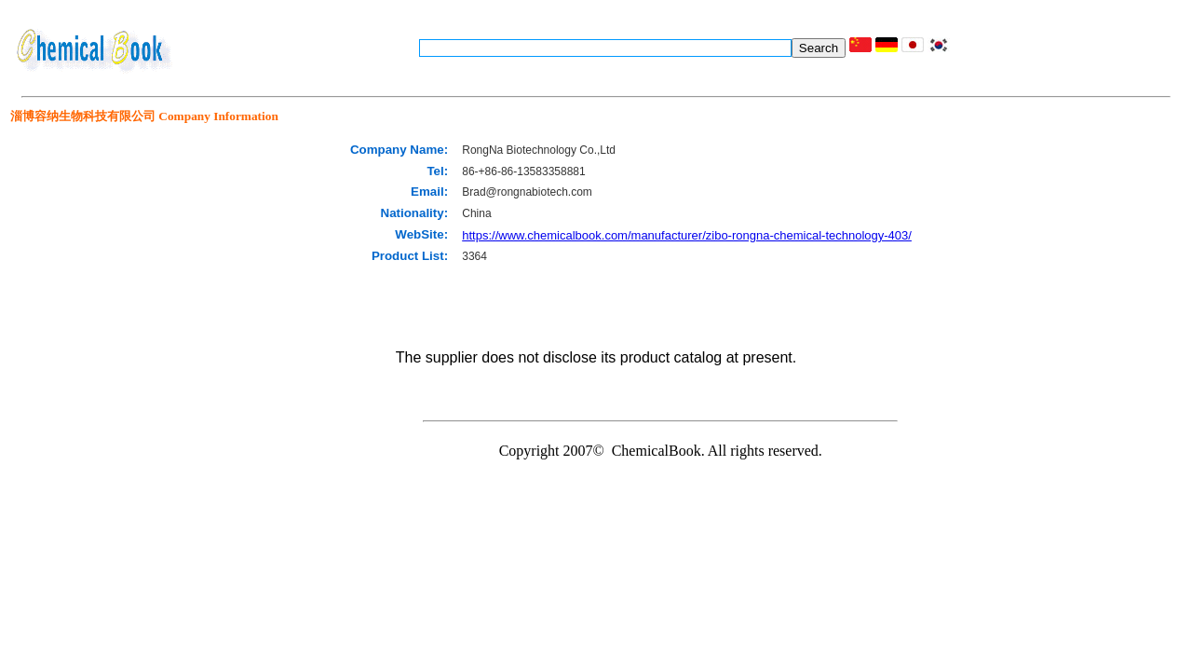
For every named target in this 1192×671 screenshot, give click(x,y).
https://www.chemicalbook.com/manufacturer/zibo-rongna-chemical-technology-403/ (687, 235)
